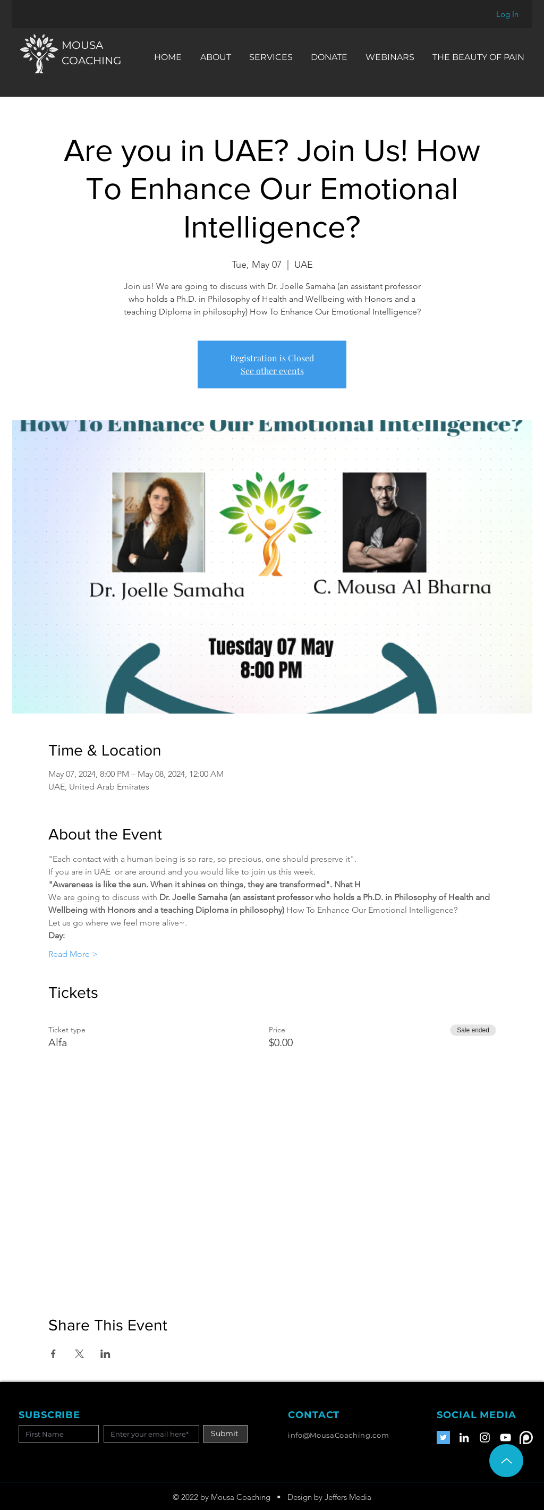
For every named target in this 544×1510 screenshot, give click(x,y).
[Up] (506, 1460)
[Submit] (225, 1434)
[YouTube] (505, 1437)
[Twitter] (443, 1437)
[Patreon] (526, 1437)
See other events (272, 370)
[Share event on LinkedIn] (105, 1354)
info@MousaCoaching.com (338, 1435)
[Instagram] (484, 1437)
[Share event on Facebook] (53, 1354)
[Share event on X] (79, 1354)
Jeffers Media (348, 1497)
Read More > (73, 954)
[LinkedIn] (464, 1437)
